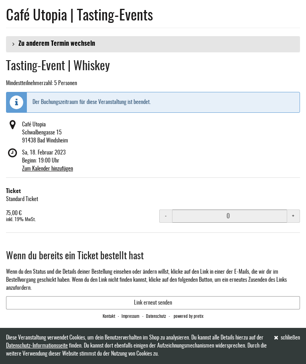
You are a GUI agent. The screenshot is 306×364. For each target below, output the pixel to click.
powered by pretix (188, 316)
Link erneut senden (153, 303)
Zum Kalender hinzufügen (47, 169)
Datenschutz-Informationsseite (37, 346)
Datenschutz (156, 316)
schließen (287, 338)
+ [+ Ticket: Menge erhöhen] (293, 216)
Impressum (130, 316)
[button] (153, 44)
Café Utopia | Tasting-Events (79, 16)
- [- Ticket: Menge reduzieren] (166, 216)
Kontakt (109, 316)
